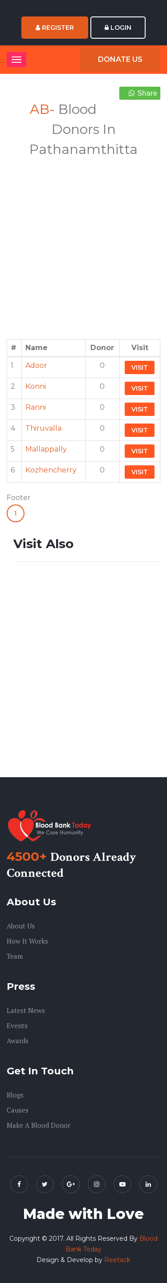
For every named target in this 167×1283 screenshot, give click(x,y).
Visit (139, 367)
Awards (18, 1040)
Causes (18, 1109)
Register (55, 27)
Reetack (117, 1260)
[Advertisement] (83, 242)
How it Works (27, 940)
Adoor (36, 365)
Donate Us (120, 59)
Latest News (26, 1010)
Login (118, 27)
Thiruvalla (43, 428)
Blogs (15, 1094)
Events (17, 1025)
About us (21, 925)
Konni (35, 386)
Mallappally (46, 449)
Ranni (35, 407)
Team (15, 956)
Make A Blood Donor (38, 1125)
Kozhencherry (51, 470)
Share (143, 93)
